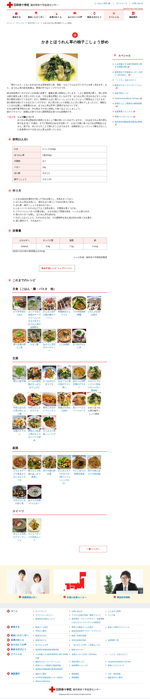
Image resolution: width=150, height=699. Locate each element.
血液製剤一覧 (113, 641)
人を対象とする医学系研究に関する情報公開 (128, 65)
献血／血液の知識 (79, 636)
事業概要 (75, 678)
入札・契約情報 (114, 674)
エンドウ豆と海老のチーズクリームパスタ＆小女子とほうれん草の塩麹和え (34, 318)
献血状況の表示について (45, 619)
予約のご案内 (40, 632)
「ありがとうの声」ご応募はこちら (86, 646)
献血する (15, 627)
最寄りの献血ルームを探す (82, 628)
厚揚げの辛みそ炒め (64, 408)
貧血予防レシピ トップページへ (57, 268)
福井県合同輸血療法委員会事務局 (128, 123)
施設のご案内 (40, 674)
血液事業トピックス (123, 111)
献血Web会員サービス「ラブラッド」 (87, 632)
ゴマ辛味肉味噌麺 (79, 312)
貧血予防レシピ (33, 23)
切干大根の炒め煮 (49, 471)
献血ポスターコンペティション (128, 85)
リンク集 (111, 616)
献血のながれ (40, 636)
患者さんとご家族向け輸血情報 (128, 103)
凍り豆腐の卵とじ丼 (19, 344)
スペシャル (20, 23)
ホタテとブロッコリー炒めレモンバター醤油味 (94, 384)
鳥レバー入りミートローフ (79, 408)
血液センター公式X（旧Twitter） (85, 655)
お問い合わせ (137, 3)
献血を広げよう (18, 650)
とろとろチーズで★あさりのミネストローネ (19, 474)
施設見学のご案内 (115, 678)
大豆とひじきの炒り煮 (19, 500)
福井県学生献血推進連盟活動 (47, 650)
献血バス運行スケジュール (119, 628)
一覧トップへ (93, 549)
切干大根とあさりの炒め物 (94, 471)
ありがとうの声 (18, 645)
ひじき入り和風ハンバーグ (49, 431)
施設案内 (15, 674)
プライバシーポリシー (44, 616)
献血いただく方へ (19, 636)
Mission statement (42, 682)
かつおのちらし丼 (79, 344)
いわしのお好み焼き (94, 312)
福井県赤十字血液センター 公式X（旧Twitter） (128, 73)
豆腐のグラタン (19, 431)
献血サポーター (78, 650)
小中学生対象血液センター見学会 (48, 678)
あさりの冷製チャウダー (34, 500)
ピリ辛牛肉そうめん (19, 312)
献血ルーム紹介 (41, 628)
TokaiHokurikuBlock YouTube (127, 98)
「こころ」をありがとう (125, 80)
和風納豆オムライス (64, 312)
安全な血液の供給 (79, 641)
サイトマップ (121, 3)
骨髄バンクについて (123, 117)
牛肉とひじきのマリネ (34, 408)
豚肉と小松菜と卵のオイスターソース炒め (34, 434)
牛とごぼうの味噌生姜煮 (79, 471)
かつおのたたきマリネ (49, 381)
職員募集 (75, 674)
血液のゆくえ (17, 640)
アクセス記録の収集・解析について (86, 616)
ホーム (9, 23)
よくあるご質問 (100, 3)
